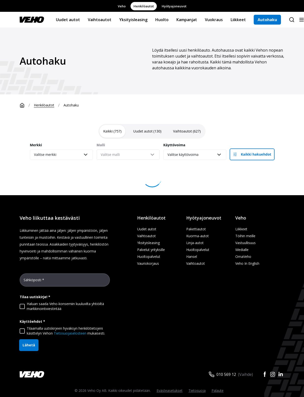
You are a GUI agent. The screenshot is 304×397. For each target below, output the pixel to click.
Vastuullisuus (245, 242)
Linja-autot (195, 242)
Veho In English (247, 263)
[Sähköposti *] (65, 281)
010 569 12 (226, 374)
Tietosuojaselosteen (70, 333)
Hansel (191, 256)
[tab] (112, 131)
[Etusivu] (27, 105)
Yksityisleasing (133, 19)
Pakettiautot (196, 229)
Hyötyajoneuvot (174, 6)
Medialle (242, 249)
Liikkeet (238, 19)
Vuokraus (214, 19)
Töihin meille (245, 236)
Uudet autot (68, 19)
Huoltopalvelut (148, 256)
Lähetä (29, 345)
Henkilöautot (143, 6)
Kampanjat (186, 19)
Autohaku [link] (71, 105)
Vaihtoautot (99, 19)
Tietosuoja (197, 390)
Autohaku (267, 19)
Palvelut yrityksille (151, 249)
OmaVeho (243, 256)
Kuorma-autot (197, 236)
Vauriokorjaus (148, 263)
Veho (122, 6)
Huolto (162, 19)
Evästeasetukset (170, 390)
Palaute (217, 390)
